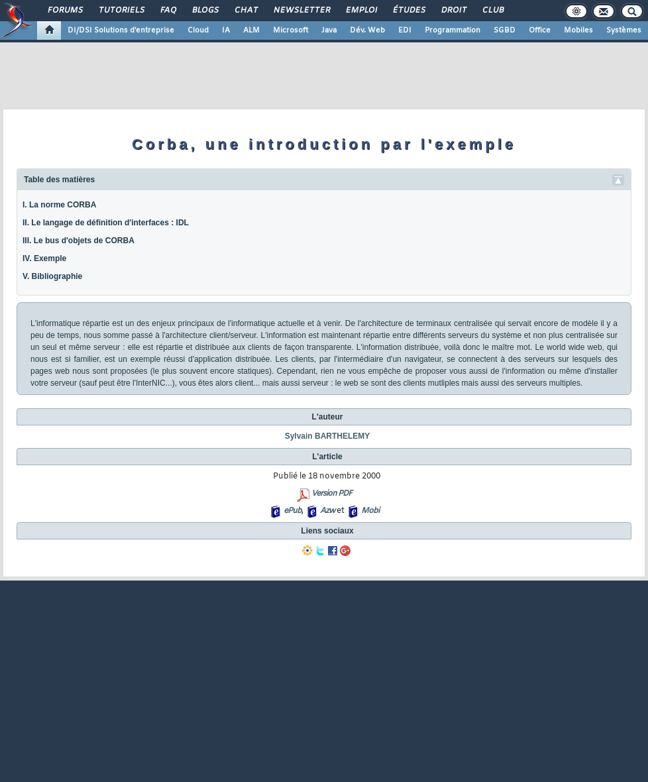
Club (492, 10)
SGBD (504, 30)
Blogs (204, 10)
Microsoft (290, 30)
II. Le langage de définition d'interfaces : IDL (106, 222)
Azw (327, 511)
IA (226, 30)
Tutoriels (121, 10)
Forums (64, 10)
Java (329, 30)
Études (408, 10)
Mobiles (578, 30)
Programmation (452, 30)
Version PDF (331, 493)
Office (540, 30)
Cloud (198, 30)
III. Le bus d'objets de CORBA (79, 240)
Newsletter (301, 10)
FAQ (167, 10)
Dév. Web (367, 30)
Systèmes (623, 30)
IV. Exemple (44, 258)
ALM (251, 30)
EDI (404, 30)
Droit (453, 10)
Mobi (370, 511)
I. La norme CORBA (59, 204)
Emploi (361, 10)
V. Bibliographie (52, 276)
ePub (292, 511)
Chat (245, 10)
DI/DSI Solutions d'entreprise (121, 30)
